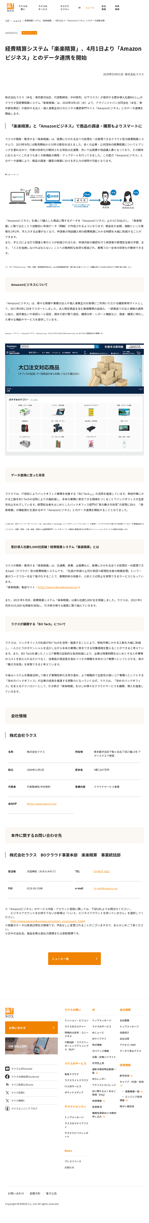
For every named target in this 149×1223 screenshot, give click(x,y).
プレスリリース (73, 1161)
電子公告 (51, 1193)
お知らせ (69, 1167)
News (68, 1151)
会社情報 (125, 1010)
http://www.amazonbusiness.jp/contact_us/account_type (47, 921)
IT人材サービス (73, 1086)
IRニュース (98, 1032)
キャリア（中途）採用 (132, 1081)
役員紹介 (124, 1032)
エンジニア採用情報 (131, 1098)
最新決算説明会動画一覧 (104, 1070)
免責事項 (97, 1107)
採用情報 (125, 1065)
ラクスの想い (73, 1010)
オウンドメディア (74, 1092)
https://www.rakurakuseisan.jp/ (58, 587)
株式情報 (97, 1044)
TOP (7, 20)
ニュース (90, 7)
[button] (117, 7)
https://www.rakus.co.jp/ (42, 803)
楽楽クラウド (72, 1074)
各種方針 (35, 1193)
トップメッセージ (74, 1117)
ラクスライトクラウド (76, 1080)
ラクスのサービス (75, 1063)
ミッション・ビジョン (76, 1020)
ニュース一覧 (60, 959)
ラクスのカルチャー (75, 1026)
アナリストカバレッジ (104, 1085)
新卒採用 (125, 1075)
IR (79, 7)
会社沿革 (124, 1038)
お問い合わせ (17, 1028)
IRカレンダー (99, 1079)
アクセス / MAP (128, 1044)
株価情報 (97, 1100)
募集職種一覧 (132, 1091)
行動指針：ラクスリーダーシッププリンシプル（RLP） (76, 1045)
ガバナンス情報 (100, 1051)
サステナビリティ (75, 1106)
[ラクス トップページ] (10, 7)
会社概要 (124, 1020)
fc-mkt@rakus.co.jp (106, 888)
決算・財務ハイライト (104, 1057)
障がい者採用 (127, 1106)
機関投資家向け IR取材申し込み (104, 1114)
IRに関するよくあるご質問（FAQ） (104, 1092)
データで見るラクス (130, 1051)
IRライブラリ (99, 1038)
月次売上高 (98, 1063)
